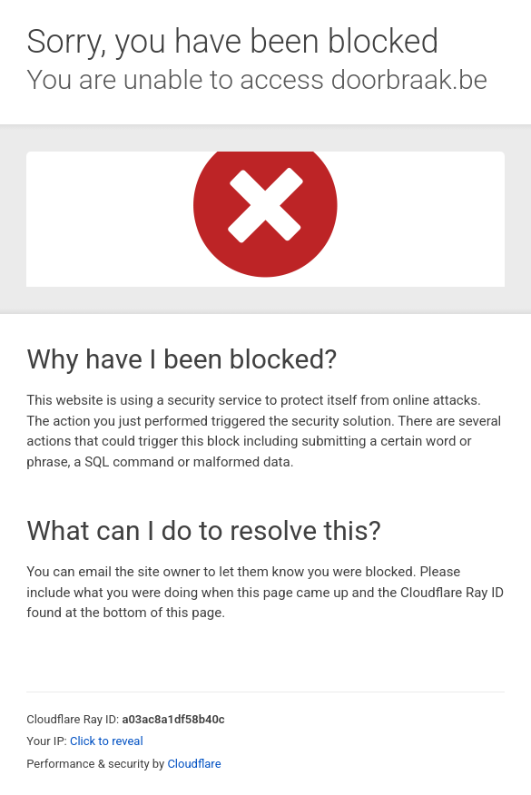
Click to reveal (106, 741)
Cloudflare (194, 763)
